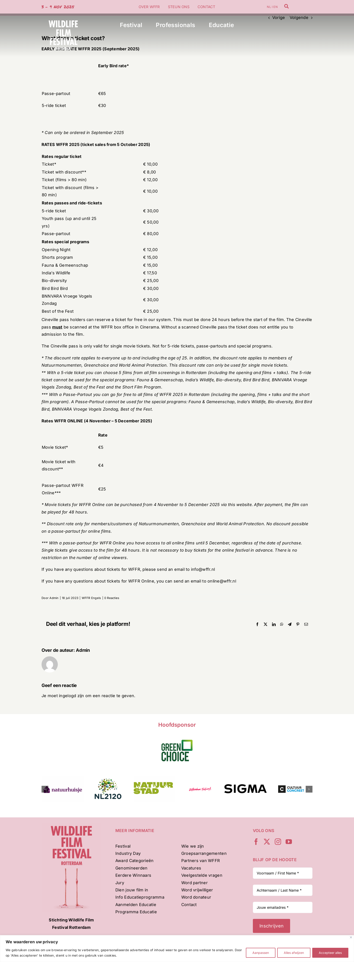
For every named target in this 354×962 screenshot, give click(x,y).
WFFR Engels (91, 598)
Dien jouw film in (131, 890)
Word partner (194, 882)
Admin (53, 598)
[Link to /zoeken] (286, 6)
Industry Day (128, 853)
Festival (122, 846)
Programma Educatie (136, 911)
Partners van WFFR (200, 860)
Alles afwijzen (294, 953)
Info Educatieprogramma (139, 897)
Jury (119, 882)
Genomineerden (131, 868)
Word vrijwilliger (197, 890)
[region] (177, 948)
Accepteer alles (330, 953)
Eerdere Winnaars (133, 875)
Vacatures (191, 868)
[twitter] (267, 842)
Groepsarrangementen (204, 853)
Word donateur (196, 897)
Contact (189, 904)
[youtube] (289, 842)
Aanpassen (260, 953)
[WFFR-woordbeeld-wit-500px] (63, 15)
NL (269, 7)
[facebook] (256, 842)
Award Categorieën (134, 860)
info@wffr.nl (203, 569)
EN (275, 7)
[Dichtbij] (351, 937)
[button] (45, 789)
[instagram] (278, 842)
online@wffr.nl (221, 581)
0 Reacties (111, 598)
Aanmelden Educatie (135, 904)
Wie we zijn (192, 846)
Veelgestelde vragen (201, 875)
